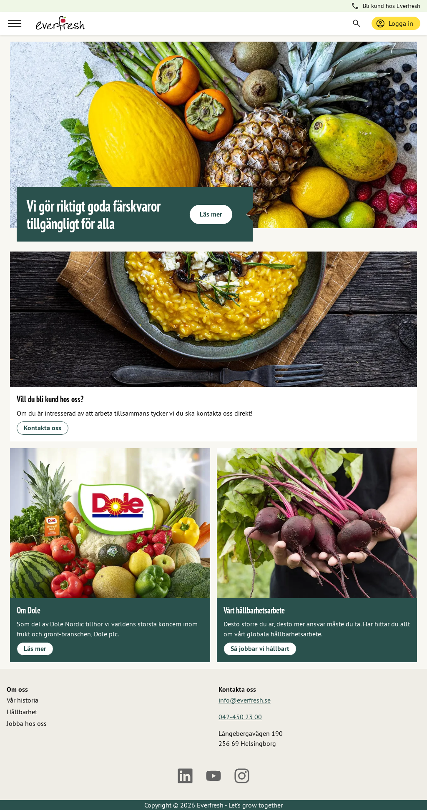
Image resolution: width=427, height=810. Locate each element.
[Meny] (15, 23)
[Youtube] (213, 775)
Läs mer (211, 214)
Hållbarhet (22, 712)
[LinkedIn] (185, 775)
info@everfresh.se (245, 700)
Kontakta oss (42, 428)
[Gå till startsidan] (60, 23)
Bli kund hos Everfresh (385, 6)
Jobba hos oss (27, 723)
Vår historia (22, 700)
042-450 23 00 (240, 717)
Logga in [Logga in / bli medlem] (394, 23)
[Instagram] (241, 775)
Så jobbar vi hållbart (260, 648)
